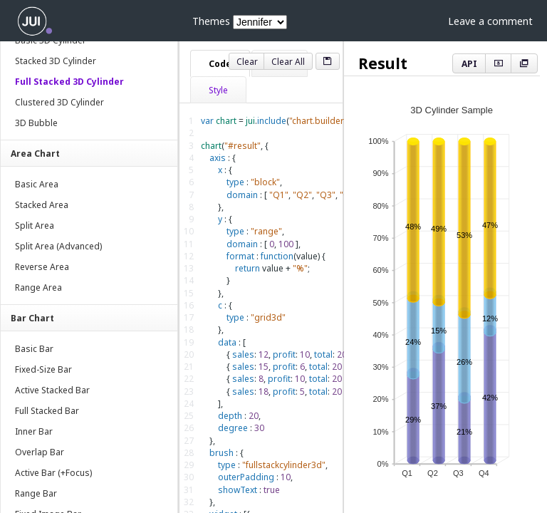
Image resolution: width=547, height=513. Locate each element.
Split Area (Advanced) (58, 246)
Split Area (34, 225)
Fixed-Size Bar (43, 369)
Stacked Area (41, 205)
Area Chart (35, 153)
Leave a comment (490, 21)
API (469, 64)
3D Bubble (36, 123)
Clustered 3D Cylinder (59, 102)
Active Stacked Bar (52, 390)
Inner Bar (34, 431)
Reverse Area (42, 267)
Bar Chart (32, 318)
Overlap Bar (39, 452)
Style (218, 90)
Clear (247, 62)
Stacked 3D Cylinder (55, 61)
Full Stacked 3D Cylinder (69, 82)
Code (220, 64)
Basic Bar (34, 349)
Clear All (288, 62)
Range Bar (36, 493)
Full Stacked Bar (47, 411)
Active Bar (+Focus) (53, 473)
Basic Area (36, 184)
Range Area (38, 287)
